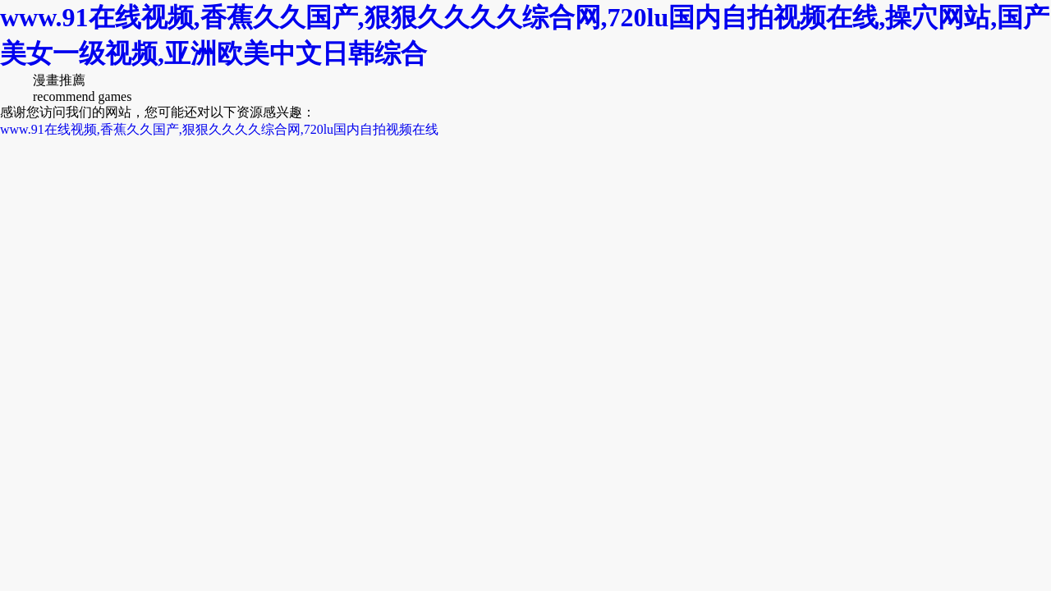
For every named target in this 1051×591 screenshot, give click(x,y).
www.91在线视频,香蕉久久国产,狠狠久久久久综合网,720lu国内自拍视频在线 (219, 129)
